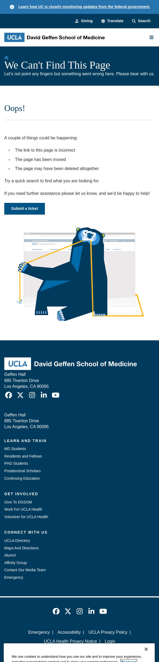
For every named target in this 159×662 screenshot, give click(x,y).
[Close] (146, 656)
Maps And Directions (21, 548)
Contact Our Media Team (25, 570)
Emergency (13, 577)
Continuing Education (22, 478)
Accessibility (69, 632)
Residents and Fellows (23, 456)
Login (110, 641)
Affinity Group (15, 563)
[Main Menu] (151, 37)
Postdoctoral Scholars (22, 471)
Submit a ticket (24, 208)
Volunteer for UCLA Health (26, 517)
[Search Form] (141, 21)
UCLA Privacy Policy (107, 632)
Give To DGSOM (18, 502)
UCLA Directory (17, 540)
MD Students (15, 449)
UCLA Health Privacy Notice (70, 641)
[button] (112, 21)
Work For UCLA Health (23, 509)
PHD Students (16, 463)
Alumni (10, 555)
